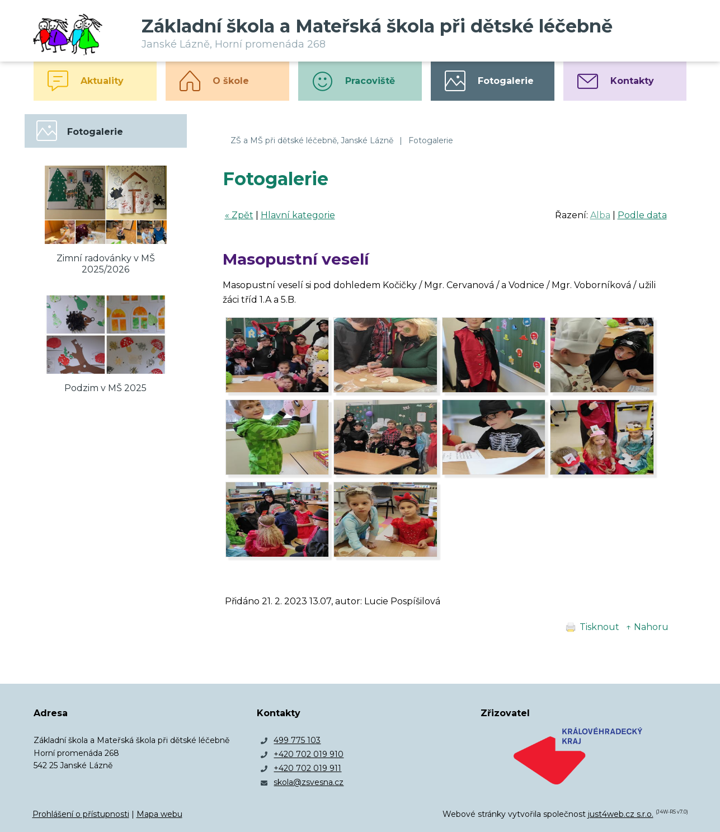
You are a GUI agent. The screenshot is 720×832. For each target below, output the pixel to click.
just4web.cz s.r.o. (620, 814)
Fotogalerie (430, 140)
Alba (600, 215)
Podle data (642, 215)
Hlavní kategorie (298, 215)
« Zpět (239, 215)
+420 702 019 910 (308, 754)
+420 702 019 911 (307, 768)
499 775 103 (297, 740)
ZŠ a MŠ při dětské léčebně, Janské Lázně (311, 140)
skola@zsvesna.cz (308, 782)
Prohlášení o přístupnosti (80, 814)
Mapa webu (159, 814)
